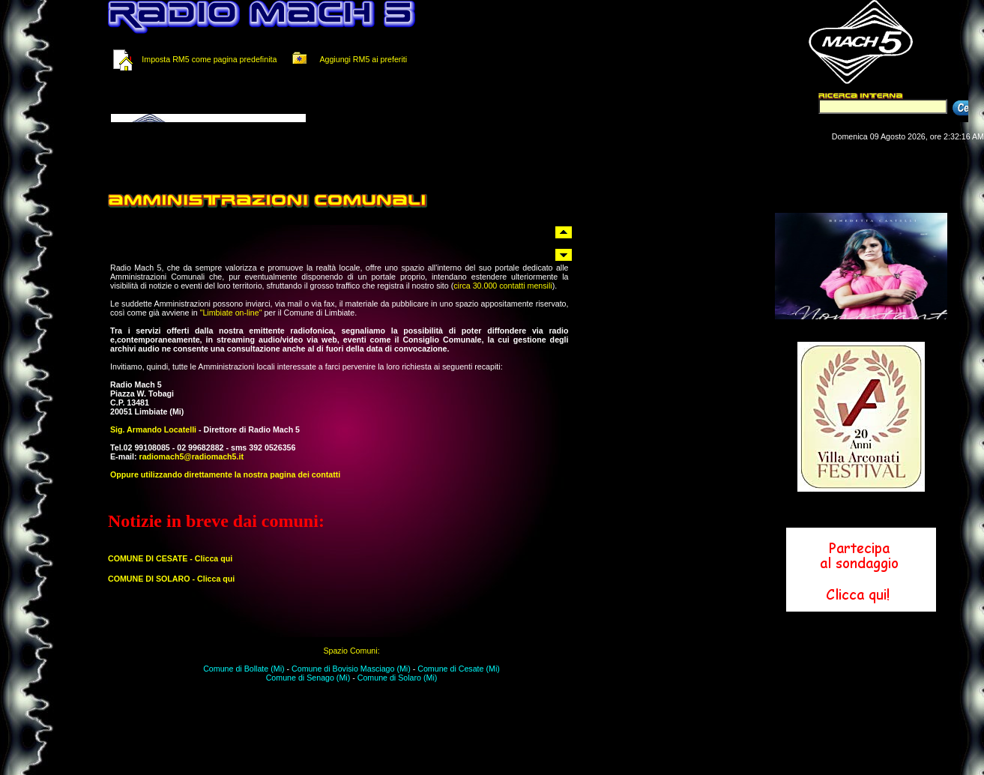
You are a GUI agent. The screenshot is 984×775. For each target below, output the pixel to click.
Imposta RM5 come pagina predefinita (209, 59)
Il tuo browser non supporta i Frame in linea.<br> (292, 103)
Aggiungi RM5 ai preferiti (347, 59)
